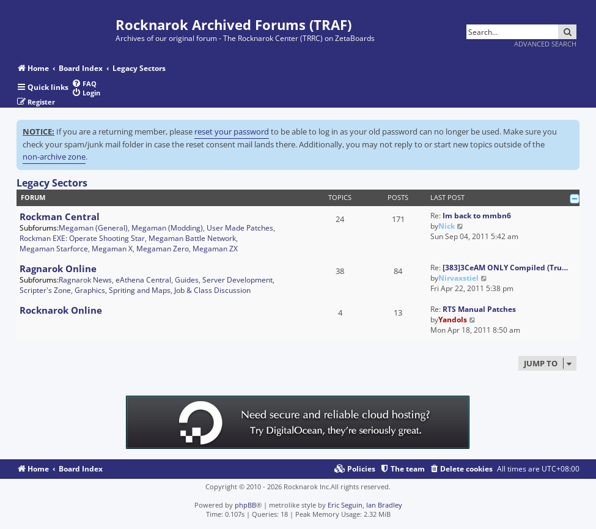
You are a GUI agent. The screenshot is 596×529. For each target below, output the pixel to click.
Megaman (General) (93, 228)
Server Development (237, 280)
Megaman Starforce (54, 248)
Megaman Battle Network (192, 238)
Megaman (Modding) (167, 228)
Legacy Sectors (52, 183)
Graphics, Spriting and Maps (123, 290)
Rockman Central (60, 216)
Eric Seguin (345, 504)
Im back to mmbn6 (477, 215)
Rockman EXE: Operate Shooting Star (82, 238)
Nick (446, 226)
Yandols (452, 319)
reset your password (231, 131)
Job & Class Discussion (212, 290)
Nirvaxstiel (458, 278)
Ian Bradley (384, 504)
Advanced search (545, 43)
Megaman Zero (162, 248)
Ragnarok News (85, 280)
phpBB (245, 504)
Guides (187, 280)
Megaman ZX (215, 248)
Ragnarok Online (58, 268)
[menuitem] (84, 83)
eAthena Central (143, 280)
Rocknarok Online (61, 310)
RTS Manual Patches (479, 309)
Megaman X (112, 248)
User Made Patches (240, 228)
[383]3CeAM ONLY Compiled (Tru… (505, 267)
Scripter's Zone (45, 290)
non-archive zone (54, 156)
